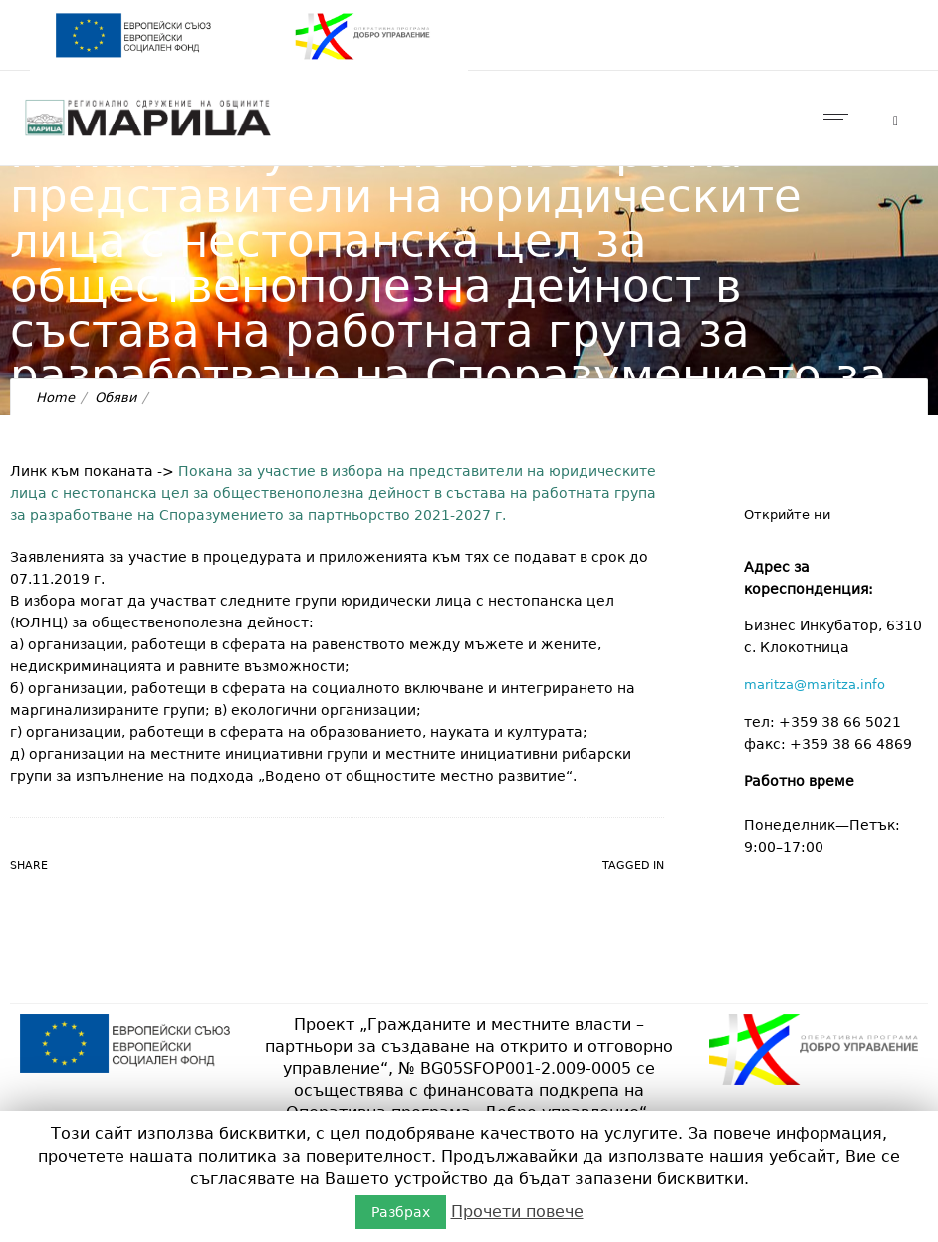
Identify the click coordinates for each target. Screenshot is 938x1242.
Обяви (115, 397)
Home (55, 397)
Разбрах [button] (400, 1212)
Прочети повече (517, 1211)
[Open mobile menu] (843, 118)
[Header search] (895, 121)
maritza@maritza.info (814, 684)
